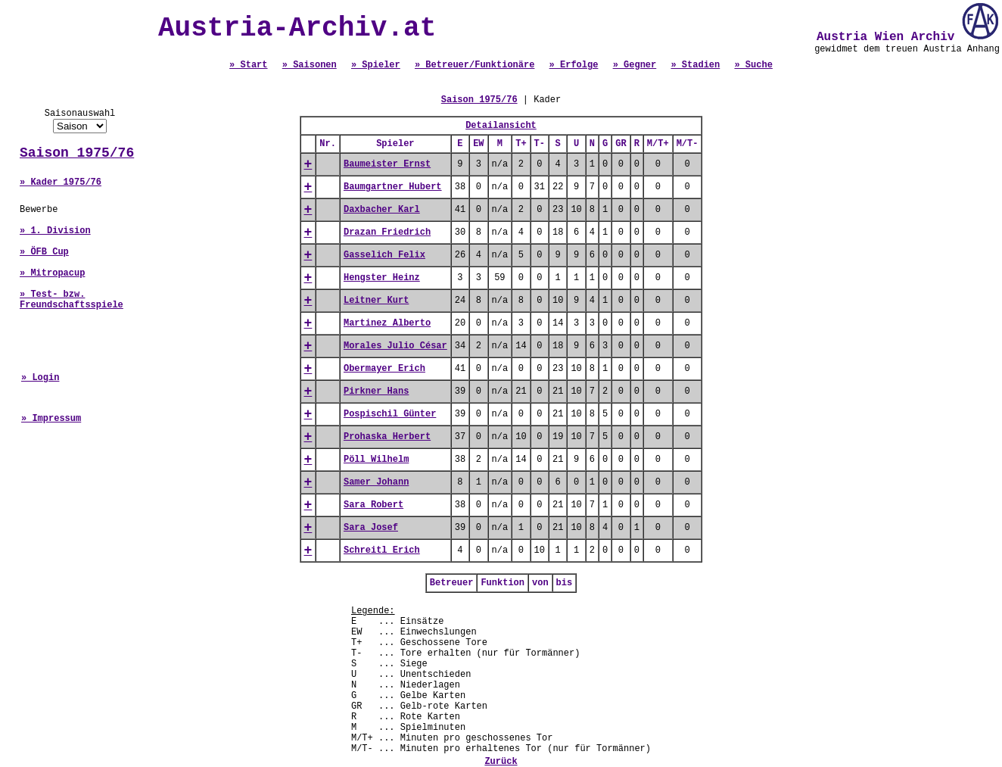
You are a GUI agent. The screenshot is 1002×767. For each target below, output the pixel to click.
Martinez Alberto (387, 323)
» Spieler (375, 65)
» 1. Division (55, 231)
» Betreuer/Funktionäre (474, 65)
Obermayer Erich (384, 368)
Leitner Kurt (376, 300)
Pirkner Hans (376, 391)
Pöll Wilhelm (376, 459)
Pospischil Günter (390, 414)
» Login (40, 378)
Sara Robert (373, 505)
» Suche (753, 65)
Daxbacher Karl (382, 209)
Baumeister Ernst (387, 164)
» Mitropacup (52, 273)
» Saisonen (309, 65)
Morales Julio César (395, 346)
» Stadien (695, 65)
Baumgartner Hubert (393, 187)
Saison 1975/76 (77, 153)
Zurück (500, 761)
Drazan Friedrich (387, 232)
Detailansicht (501, 125)
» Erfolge (574, 65)
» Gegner (635, 65)
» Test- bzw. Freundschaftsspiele (71, 299)
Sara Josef (371, 527)
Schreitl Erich (382, 550)
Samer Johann (376, 482)
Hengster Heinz (382, 278)
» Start (248, 65)
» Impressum (51, 418)
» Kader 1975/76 (60, 182)
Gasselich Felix (384, 255)
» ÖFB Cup (44, 252)
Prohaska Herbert (387, 437)
